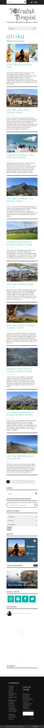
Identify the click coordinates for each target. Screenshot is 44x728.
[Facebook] (25, 599)
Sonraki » (30, 482)
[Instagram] (11, 599)
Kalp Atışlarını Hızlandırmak (22, 585)
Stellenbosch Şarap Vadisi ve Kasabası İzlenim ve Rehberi (20, 413)
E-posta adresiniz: (28, 710)
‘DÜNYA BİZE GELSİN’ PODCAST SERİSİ (20, 66)
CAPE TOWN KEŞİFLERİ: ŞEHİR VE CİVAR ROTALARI (20, 457)
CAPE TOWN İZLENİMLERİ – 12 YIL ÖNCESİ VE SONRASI (20, 199)
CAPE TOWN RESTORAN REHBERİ (20, 284)
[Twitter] (32, 599)
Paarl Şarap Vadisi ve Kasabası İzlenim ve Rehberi (21, 326)
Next (37, 565)
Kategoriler (22, 582)
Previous (34, 565)
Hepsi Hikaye (13, 709)
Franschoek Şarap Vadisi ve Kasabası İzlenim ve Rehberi (20, 370)
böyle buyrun (12, 718)
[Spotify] (18, 599)
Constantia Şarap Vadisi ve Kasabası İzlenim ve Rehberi (20, 243)
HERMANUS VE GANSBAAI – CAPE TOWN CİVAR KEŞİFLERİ (20, 156)
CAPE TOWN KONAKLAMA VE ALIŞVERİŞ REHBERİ (18, 111)
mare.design (19, 726)
